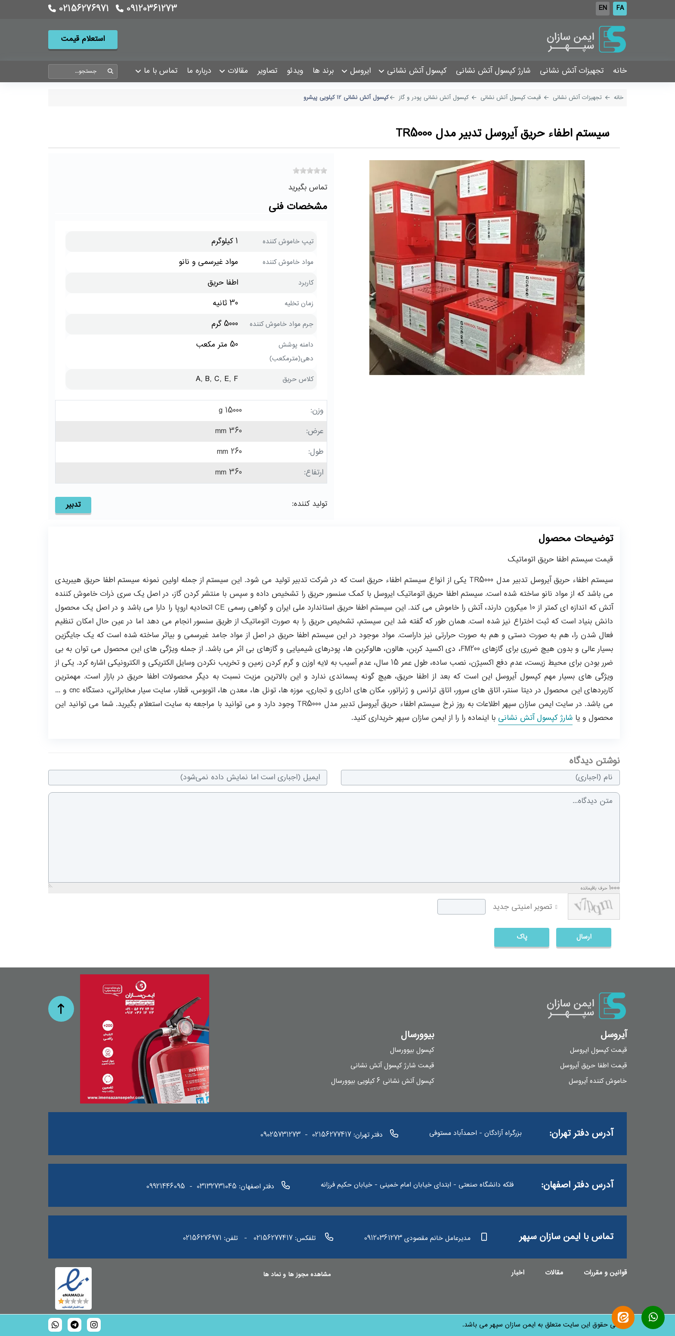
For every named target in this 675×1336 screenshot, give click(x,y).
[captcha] (461, 906)
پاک (522, 937)
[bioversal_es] (94, 1325)
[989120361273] (55, 1325)
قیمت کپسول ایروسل (598, 1051)
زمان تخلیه (299, 304)
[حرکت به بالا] (61, 1009)
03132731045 (217, 1187)
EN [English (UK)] (603, 8)
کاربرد (305, 283)
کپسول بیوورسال (412, 1051)
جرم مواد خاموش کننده (281, 324)
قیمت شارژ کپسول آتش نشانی (392, 1066)
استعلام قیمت (83, 40)
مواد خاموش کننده (288, 262)
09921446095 (165, 1187)
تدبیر (73, 505)
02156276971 (78, 9)
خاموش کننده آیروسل (598, 1082)
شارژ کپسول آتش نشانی (535, 718)
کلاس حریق (297, 379)
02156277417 (331, 1135)
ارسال (583, 937)
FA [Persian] (620, 8)
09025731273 (280, 1135)
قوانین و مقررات (605, 1273)
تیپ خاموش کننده (288, 242)
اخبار (517, 1273)
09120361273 (145, 9)
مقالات (554, 1273)
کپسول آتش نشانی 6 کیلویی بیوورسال (382, 1082)
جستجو (110, 71)
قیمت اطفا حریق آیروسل (593, 1066)
